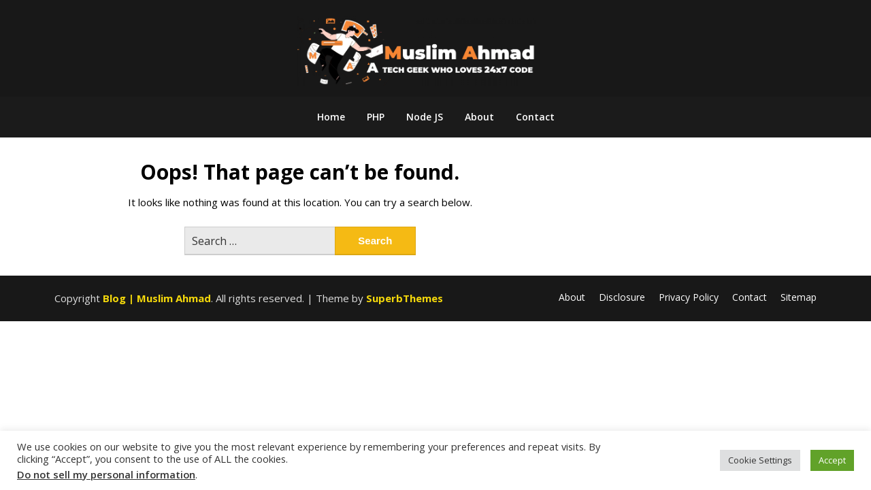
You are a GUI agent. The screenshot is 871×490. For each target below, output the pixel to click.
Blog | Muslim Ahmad (157, 298)
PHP (375, 116)
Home (331, 116)
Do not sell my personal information (106, 474)
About (479, 116)
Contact (535, 116)
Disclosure (622, 297)
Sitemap (798, 297)
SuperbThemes (404, 298)
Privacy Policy (689, 297)
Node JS (424, 116)
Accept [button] (832, 460)
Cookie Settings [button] (760, 460)
